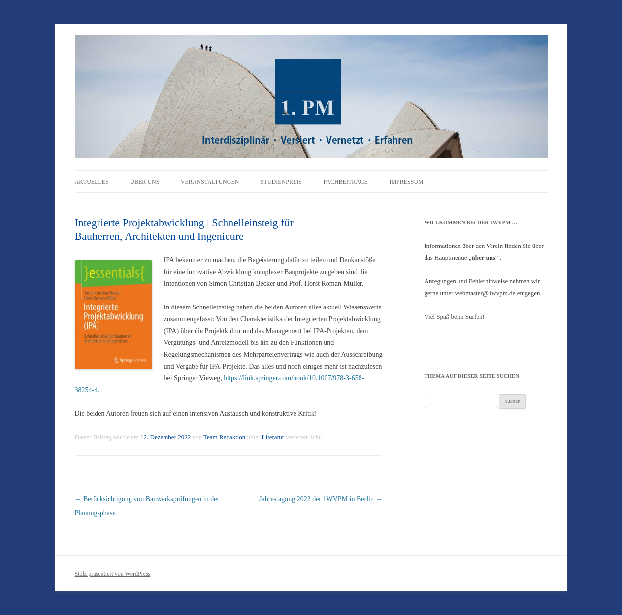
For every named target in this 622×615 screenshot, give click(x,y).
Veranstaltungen (210, 181)
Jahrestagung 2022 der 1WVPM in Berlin (320, 499)
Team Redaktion (224, 437)
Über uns (144, 181)
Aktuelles (92, 181)
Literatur (273, 437)
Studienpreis (281, 181)
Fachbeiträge (345, 181)
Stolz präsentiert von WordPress (113, 573)
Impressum (406, 181)
